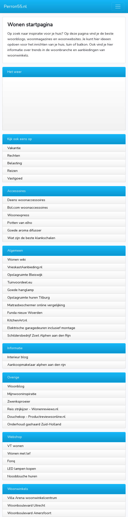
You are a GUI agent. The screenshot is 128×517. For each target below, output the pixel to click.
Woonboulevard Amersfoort (29, 513)
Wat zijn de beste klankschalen (31, 237)
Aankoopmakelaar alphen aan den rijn (36, 364)
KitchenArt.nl (17, 320)
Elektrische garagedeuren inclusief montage (41, 327)
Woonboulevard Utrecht (26, 505)
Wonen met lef (18, 453)
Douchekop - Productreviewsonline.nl (36, 416)
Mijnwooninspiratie (21, 393)
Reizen (12, 170)
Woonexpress (18, 215)
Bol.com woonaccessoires (27, 207)
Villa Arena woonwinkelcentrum (32, 497)
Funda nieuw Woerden (24, 312)
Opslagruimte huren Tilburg (28, 297)
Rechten (13, 155)
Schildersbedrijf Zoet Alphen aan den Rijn (39, 335)
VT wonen (15, 445)
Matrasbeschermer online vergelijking (36, 305)
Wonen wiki (16, 259)
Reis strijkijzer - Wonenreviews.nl (32, 409)
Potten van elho (19, 222)
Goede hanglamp (20, 289)
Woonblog (15, 386)
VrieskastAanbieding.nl (24, 267)
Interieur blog (17, 357)
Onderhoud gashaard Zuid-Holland (34, 424)
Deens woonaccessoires (26, 199)
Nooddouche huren (22, 476)
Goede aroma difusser (24, 230)
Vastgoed (14, 178)
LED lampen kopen (21, 468)
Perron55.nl (15, 6)
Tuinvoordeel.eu (19, 282)
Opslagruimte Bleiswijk (24, 274)
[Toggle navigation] (118, 6)
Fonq (11, 461)
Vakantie (14, 148)
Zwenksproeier (18, 401)
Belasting (14, 163)
